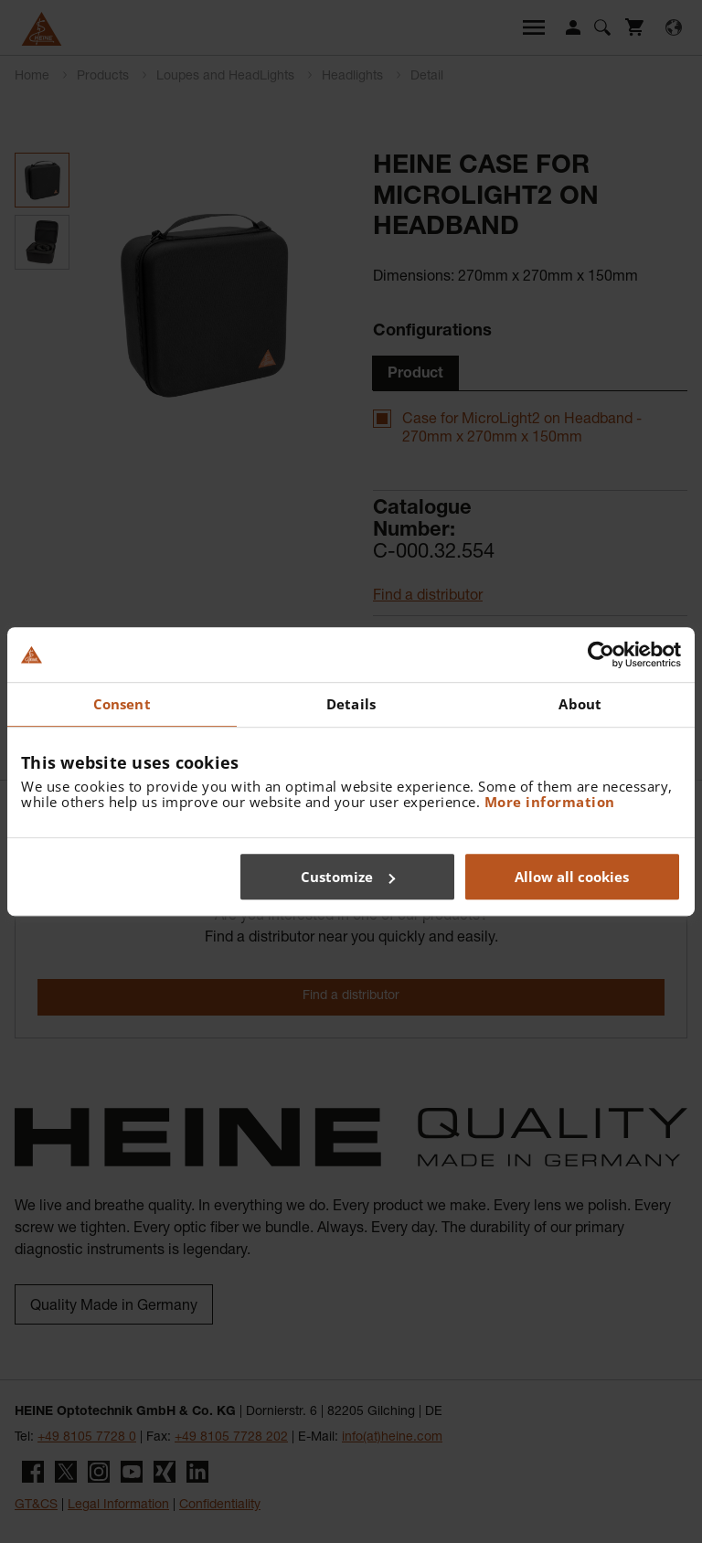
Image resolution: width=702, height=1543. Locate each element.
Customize (348, 876)
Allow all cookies (572, 876)
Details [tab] (351, 704)
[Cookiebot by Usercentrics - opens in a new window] (601, 654)
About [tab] (579, 704)
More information (549, 802)
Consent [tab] (122, 704)
